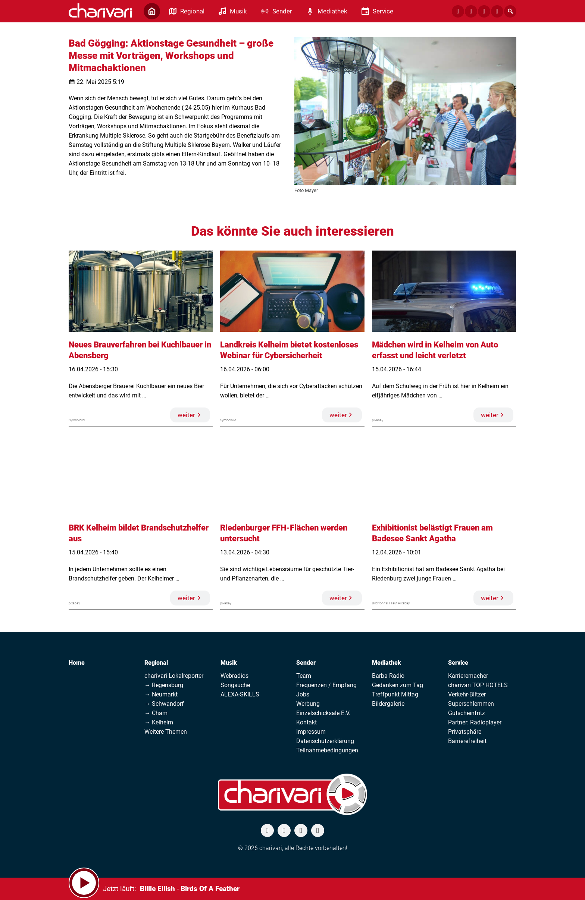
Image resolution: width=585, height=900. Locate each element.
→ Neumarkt (161, 694)
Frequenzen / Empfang (326, 685)
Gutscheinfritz (466, 713)
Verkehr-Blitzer (467, 694)
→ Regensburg (163, 685)
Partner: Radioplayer (474, 722)
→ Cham (156, 713)
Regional (156, 662)
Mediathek (386, 662)
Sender (306, 662)
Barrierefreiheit (467, 741)
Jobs (302, 694)
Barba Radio (388, 675)
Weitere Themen (165, 731)
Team (303, 675)
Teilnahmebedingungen (327, 750)
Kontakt (306, 722)
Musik (228, 662)
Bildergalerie (388, 703)
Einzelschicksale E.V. (323, 713)
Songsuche (235, 685)
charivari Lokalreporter (173, 675)
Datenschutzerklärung (325, 741)
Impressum (311, 731)
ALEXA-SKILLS (239, 694)
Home (77, 662)
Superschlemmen (471, 703)
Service (458, 662)
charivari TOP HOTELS (478, 685)
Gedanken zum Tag (397, 685)
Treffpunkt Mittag (395, 694)
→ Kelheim (158, 722)
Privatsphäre (464, 731)
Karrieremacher (468, 675)
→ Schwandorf (164, 703)
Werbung (308, 703)
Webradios (234, 675)
